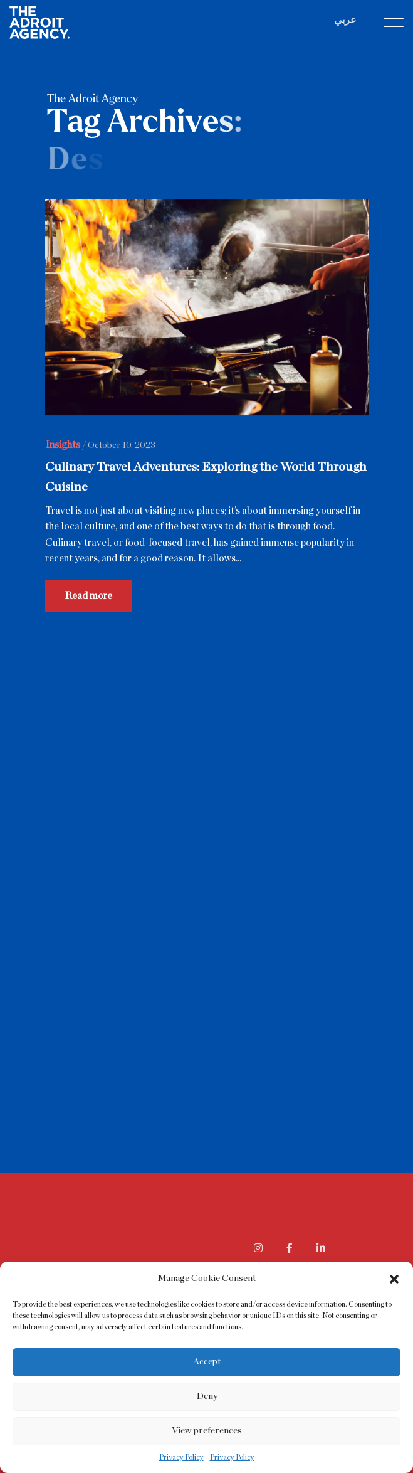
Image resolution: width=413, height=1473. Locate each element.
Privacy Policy (181, 1457)
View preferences (207, 1430)
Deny (206, 1396)
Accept (207, 1361)
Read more (88, 597)
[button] (394, 1278)
